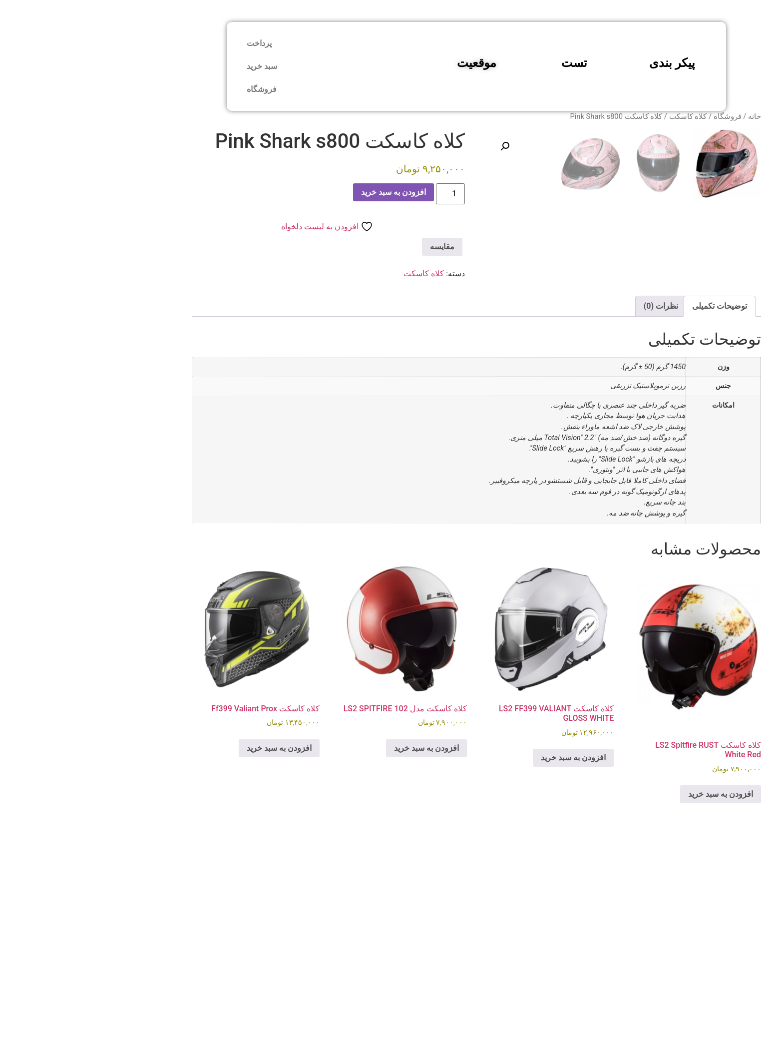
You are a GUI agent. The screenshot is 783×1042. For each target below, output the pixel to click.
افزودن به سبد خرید (308, 192)
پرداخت (174, 43)
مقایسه (357, 246)
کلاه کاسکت (603, 116)
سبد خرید (177, 66)
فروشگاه (177, 89)
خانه (669, 116)
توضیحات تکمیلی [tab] (634, 497)
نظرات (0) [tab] (576, 497)
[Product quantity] (365, 193)
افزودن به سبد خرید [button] (635, 985)
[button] (420, 146)
